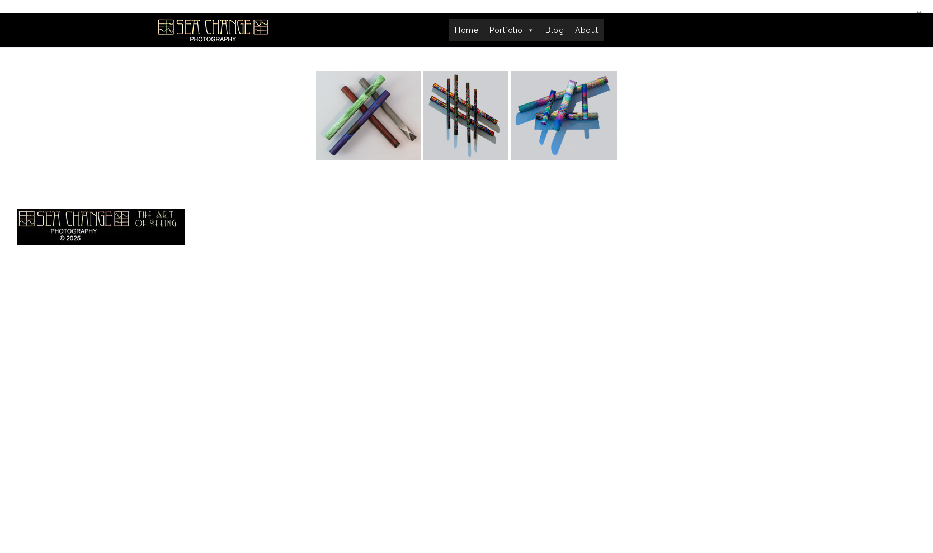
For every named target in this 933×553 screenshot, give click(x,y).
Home (466, 30)
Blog (554, 30)
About (587, 30)
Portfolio (511, 30)
